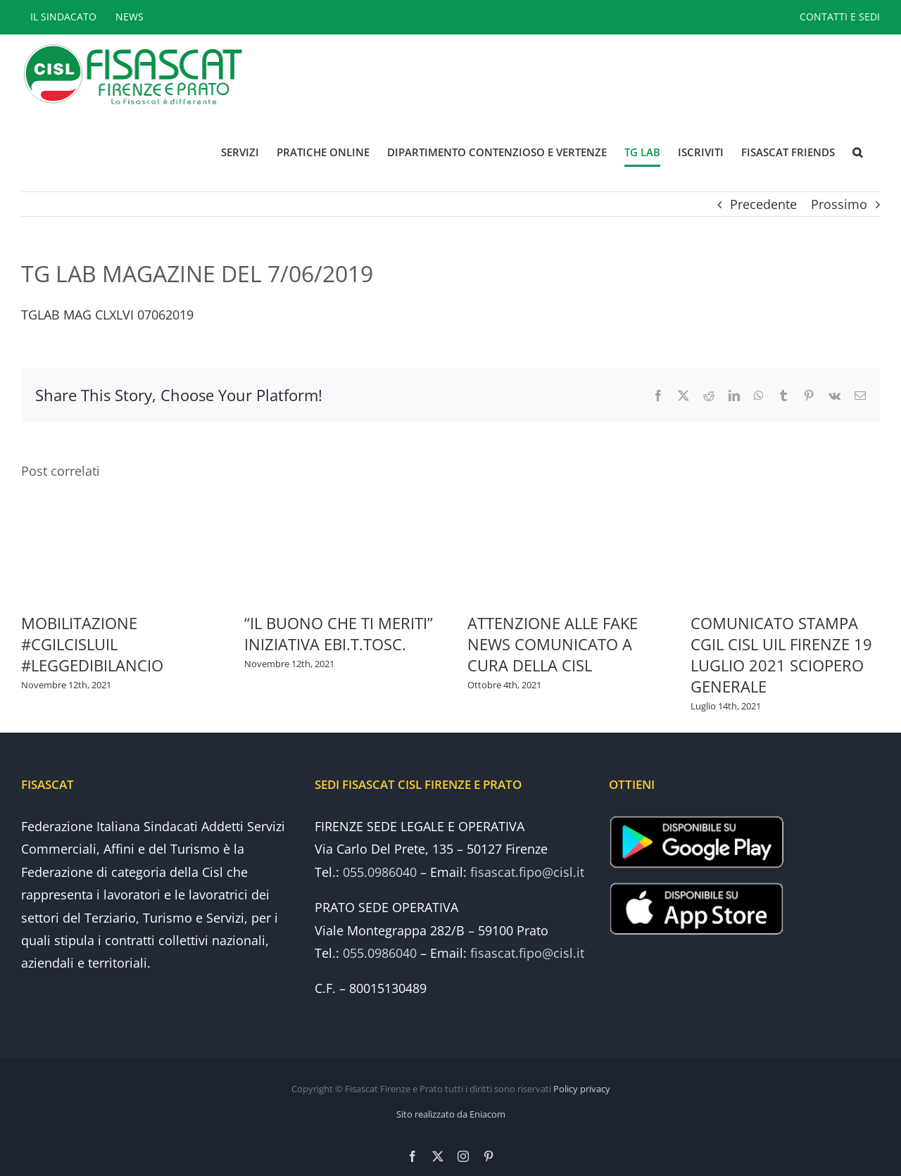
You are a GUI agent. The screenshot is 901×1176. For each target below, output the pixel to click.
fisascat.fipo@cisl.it (527, 872)
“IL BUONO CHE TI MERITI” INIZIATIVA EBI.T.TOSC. (338, 633)
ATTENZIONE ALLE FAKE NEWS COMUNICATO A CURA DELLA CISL (552, 644)
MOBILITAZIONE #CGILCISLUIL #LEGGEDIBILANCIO (92, 644)
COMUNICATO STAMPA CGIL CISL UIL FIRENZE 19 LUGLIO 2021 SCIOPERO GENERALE (781, 654)
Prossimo (839, 204)
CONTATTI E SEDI (840, 16)
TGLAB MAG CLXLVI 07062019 (107, 314)
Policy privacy (581, 1088)
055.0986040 (380, 872)
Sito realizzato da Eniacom (450, 1114)
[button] (857, 152)
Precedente (763, 204)
